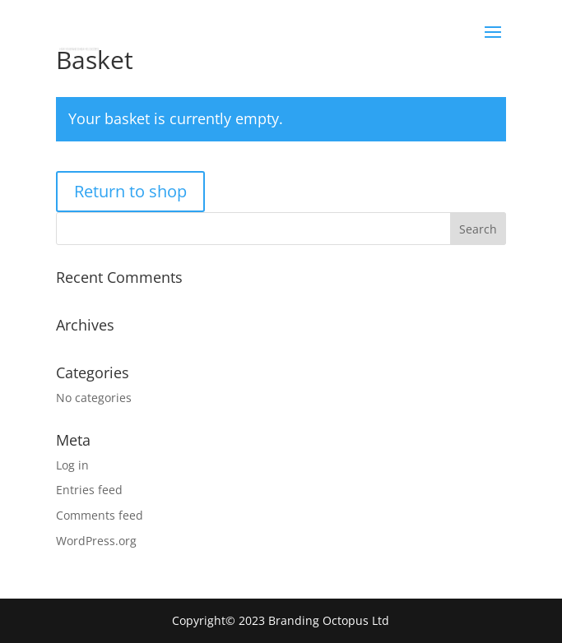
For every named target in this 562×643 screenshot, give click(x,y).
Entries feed (89, 489)
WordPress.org (96, 540)
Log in (72, 465)
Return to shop (130, 191)
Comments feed (99, 515)
